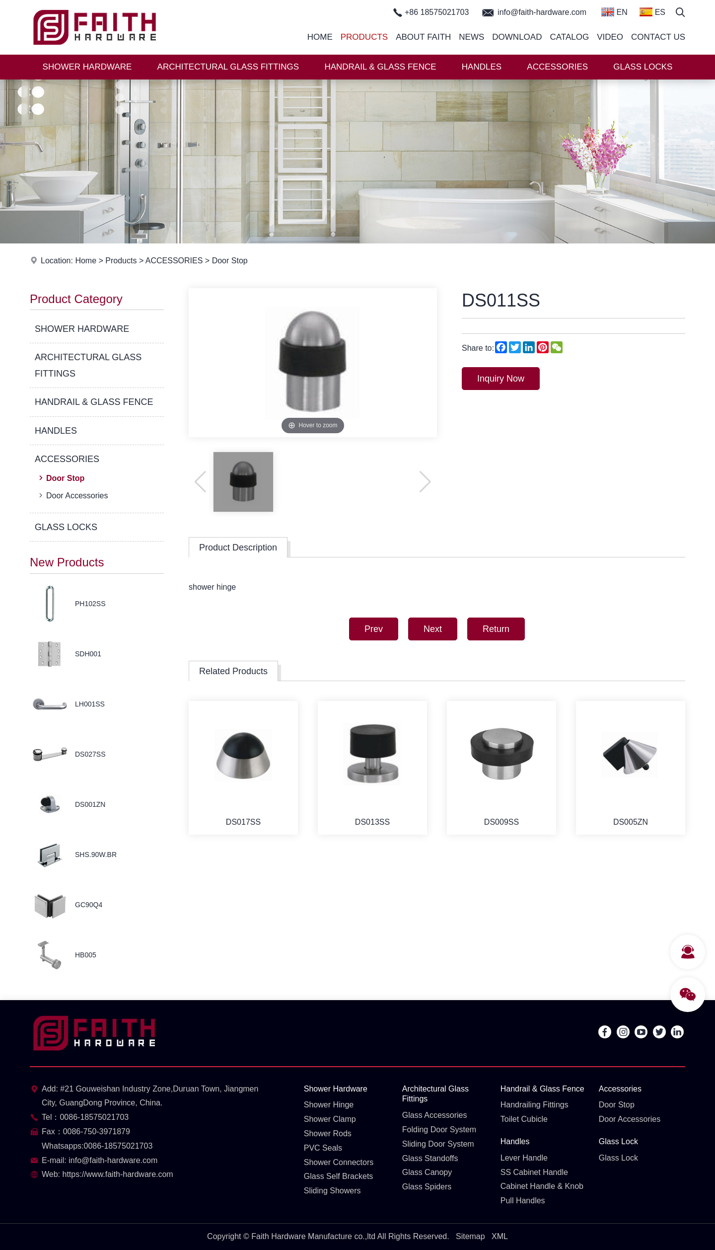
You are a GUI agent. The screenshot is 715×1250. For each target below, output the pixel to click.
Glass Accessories (434, 1115)
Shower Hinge (329, 1104)
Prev (373, 629)
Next (433, 629)
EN (614, 11)
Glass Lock (618, 1141)
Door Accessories (72, 495)
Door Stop (230, 260)
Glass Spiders (427, 1186)
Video (610, 37)
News (471, 37)
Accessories (620, 1089)
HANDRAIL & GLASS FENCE (380, 67)
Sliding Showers (332, 1190)
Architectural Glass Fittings (435, 1094)
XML (500, 1236)
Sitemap (470, 1236)
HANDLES (481, 67)
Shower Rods (328, 1133)
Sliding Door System (438, 1144)
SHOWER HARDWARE (87, 67)
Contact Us (658, 37)
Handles (515, 1141)
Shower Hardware (335, 1089)
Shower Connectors (339, 1162)
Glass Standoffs (430, 1158)
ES (652, 11)
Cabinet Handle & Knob (541, 1186)
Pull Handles (522, 1200)
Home (320, 37)
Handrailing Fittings (534, 1104)
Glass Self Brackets (338, 1176)
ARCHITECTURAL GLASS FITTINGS (228, 67)
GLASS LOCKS (642, 67)
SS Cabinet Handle (534, 1172)
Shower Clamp (330, 1119)
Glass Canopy (427, 1172)
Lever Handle (524, 1158)
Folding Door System (439, 1129)
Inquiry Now (500, 379)
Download (517, 37)
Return (496, 629)
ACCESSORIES (557, 67)
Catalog (569, 37)
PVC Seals (323, 1148)
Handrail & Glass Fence (542, 1089)
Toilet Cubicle (524, 1119)
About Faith (423, 37)
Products (364, 37)
